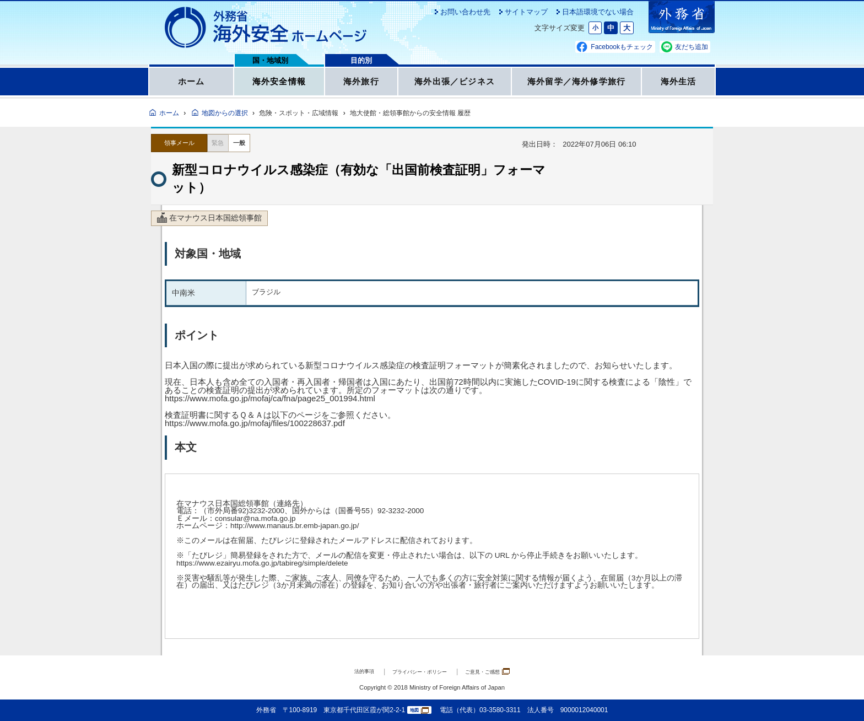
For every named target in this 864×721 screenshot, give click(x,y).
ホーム (191, 84)
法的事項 (344, 671)
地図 (419, 710)
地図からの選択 (225, 113)
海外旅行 (361, 84)
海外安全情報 (279, 84)
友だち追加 (691, 47)
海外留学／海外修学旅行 (576, 84)
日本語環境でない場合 (598, 12)
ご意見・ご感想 (504, 671)
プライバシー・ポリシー (416, 671)
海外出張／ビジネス (454, 84)
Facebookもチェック (622, 47)
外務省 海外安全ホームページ (266, 28)
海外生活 (678, 84)
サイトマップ (526, 12)
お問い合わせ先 (465, 12)
